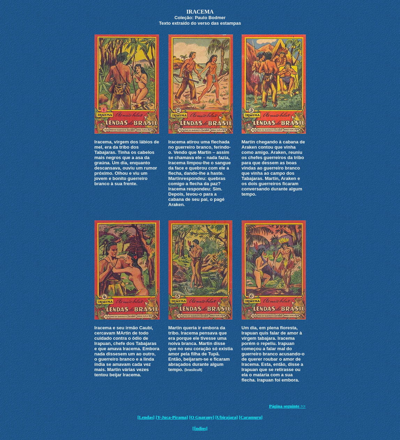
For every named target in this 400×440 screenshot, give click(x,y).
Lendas (146, 417)
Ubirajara (226, 417)
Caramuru (250, 417)
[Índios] (200, 428)
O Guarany (202, 417)
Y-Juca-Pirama (172, 417)
